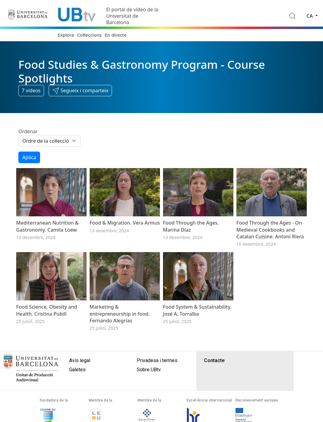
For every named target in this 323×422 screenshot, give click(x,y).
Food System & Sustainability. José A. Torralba (197, 310)
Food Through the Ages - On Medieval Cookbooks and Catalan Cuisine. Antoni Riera (270, 229)
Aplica (29, 157)
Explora (66, 35)
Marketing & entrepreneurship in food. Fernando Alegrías (120, 313)
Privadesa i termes (157, 360)
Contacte (214, 360)
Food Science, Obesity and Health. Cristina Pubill (46, 310)
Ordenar (28, 131)
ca (310, 16)
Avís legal (79, 360)
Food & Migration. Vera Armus (125, 222)
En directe (116, 35)
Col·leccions (89, 35)
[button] (80, 91)
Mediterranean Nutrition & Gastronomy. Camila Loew (47, 226)
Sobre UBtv (149, 369)
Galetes (77, 369)
